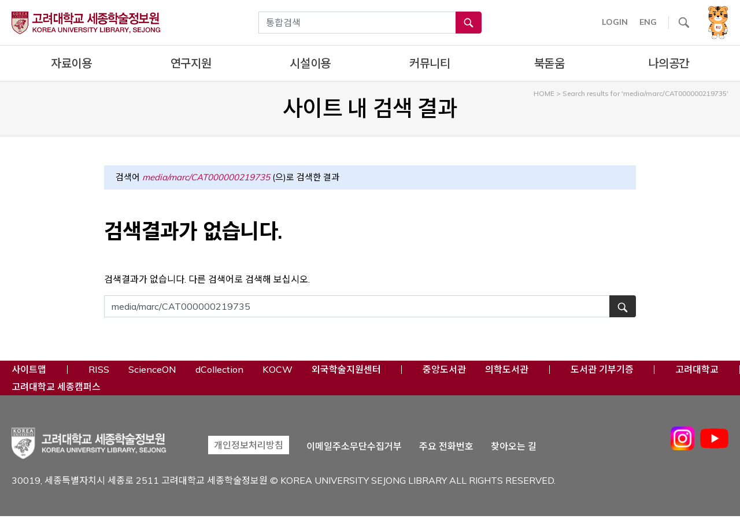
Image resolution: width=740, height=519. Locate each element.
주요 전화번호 (446, 447)
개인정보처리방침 (248, 445)
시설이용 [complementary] (310, 63)
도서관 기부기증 (602, 368)
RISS (98, 368)
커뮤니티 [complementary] (429, 63)
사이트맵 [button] (29, 369)
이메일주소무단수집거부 (354, 447)
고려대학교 (697, 368)
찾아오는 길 (513, 447)
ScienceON (152, 368)
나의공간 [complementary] (668, 63)
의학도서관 (506, 368)
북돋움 (549, 63)
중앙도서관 (444, 368)
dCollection (219, 368)
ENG (648, 22)
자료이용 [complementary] (71, 63)
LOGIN (615, 22)
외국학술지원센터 (346, 368)
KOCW (277, 368)
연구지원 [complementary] (191, 63)
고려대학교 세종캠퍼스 (56, 386)
